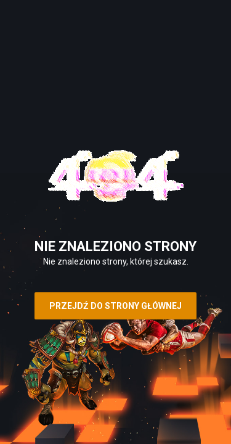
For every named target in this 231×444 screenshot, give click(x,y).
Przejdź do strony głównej (115, 306)
